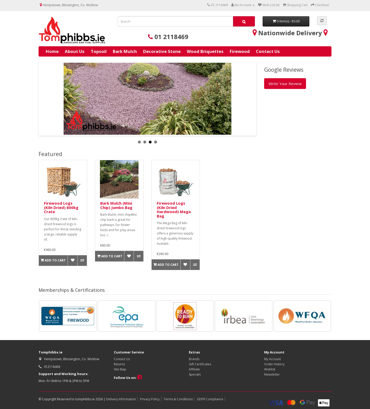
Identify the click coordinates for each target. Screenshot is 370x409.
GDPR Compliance (210, 399)
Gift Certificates (200, 364)
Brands (194, 359)
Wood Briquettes (205, 51)
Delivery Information (121, 399)
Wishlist (269, 369)
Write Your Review (285, 83)
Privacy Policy (150, 399)
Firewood (240, 51)
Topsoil (99, 51)
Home (52, 51)
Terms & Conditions (178, 399)
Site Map (120, 369)
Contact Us (268, 51)
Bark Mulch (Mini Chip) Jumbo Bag (116, 205)
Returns (119, 364)
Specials (195, 374)
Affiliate (194, 369)
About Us (75, 51)
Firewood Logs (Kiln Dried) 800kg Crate (61, 207)
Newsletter (272, 374)
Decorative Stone (162, 51)
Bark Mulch (125, 51)
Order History (274, 364)
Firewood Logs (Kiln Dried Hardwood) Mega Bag (174, 210)
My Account (272, 359)
